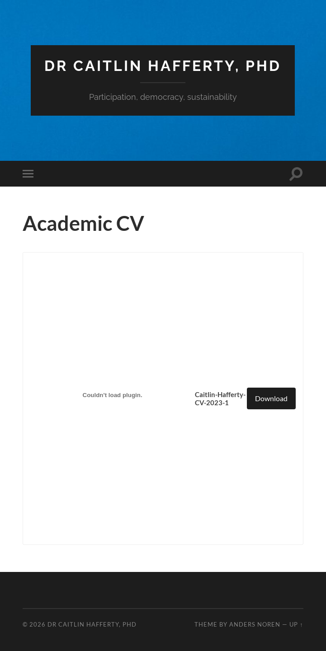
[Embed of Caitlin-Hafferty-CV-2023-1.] (112, 394)
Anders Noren (254, 624)
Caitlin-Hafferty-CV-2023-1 (220, 398)
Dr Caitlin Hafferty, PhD (162, 65)
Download (271, 398)
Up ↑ (296, 624)
